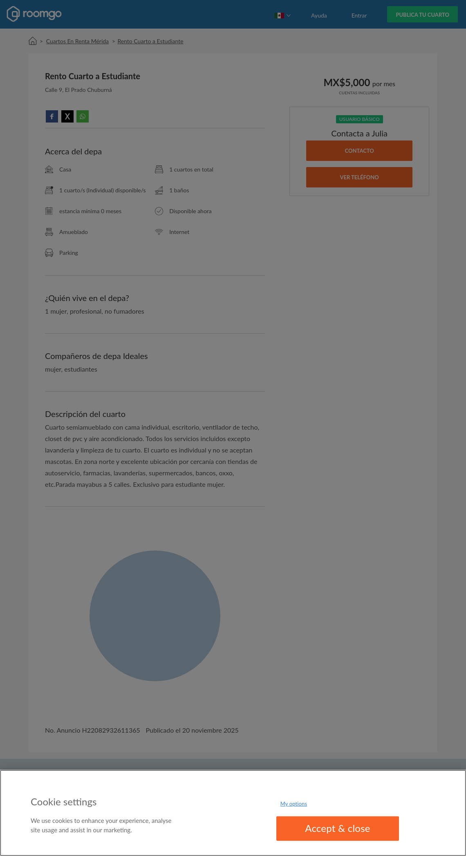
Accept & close (337, 828)
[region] (233, 813)
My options (293, 803)
